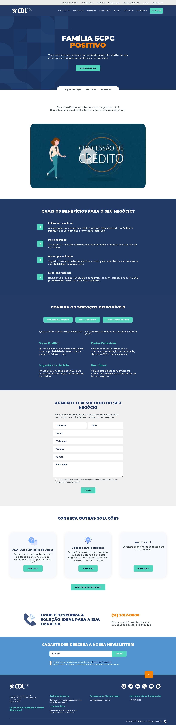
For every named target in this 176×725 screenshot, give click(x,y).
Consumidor (88, 3)
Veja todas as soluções (88, 587)
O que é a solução (73, 90)
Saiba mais (32, 568)
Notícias (127, 10)
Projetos (112, 3)
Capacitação (105, 10)
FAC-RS (117, 10)
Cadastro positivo (131, 3)
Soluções (63, 10)
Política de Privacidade (102, 662)
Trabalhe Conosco (59, 696)
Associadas (78, 10)
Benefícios (91, 90)
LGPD (146, 3)
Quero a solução (88, 68)
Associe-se (156, 11)
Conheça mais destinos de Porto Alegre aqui (27, 709)
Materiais (141, 10)
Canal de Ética (57, 706)
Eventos (101, 3)
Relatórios (106, 90)
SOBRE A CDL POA (68, 3)
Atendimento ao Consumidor (145, 696)
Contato (156, 3)
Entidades (91, 10)
